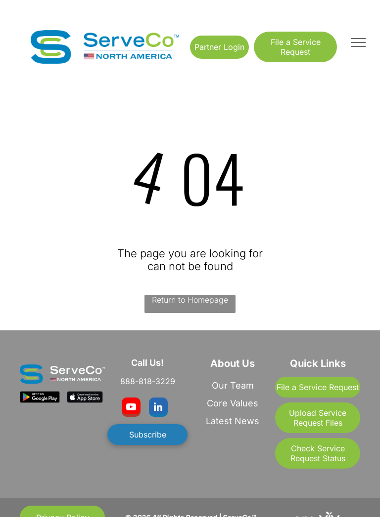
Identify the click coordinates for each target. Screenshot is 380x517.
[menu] (358, 42)
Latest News (232, 421)
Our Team (233, 385)
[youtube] (131, 408)
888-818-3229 (147, 381)
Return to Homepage (190, 300)
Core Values (232, 403)
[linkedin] (158, 408)
